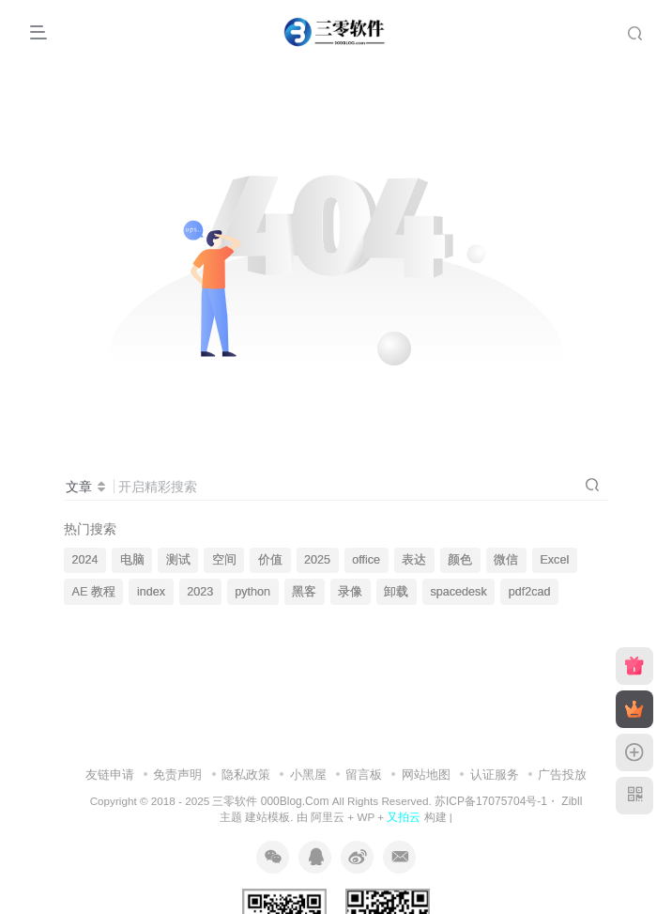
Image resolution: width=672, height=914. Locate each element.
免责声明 (177, 774)
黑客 (304, 591)
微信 (506, 559)
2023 (200, 591)
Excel (554, 559)
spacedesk (458, 591)
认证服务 (494, 774)
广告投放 (562, 774)
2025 (317, 559)
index (151, 591)
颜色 (460, 559)
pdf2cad (530, 591)
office (366, 559)
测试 (178, 559)
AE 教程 (93, 591)
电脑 (132, 559)
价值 (270, 559)
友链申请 (109, 774)
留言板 (363, 774)
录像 (350, 591)
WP (365, 817)
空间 (224, 559)
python (252, 591)
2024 (85, 559)
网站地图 (426, 774)
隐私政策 (245, 774)
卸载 (396, 591)
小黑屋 (308, 774)
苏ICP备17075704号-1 (491, 801)
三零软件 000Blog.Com (271, 801)
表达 (414, 559)
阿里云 (327, 817)
